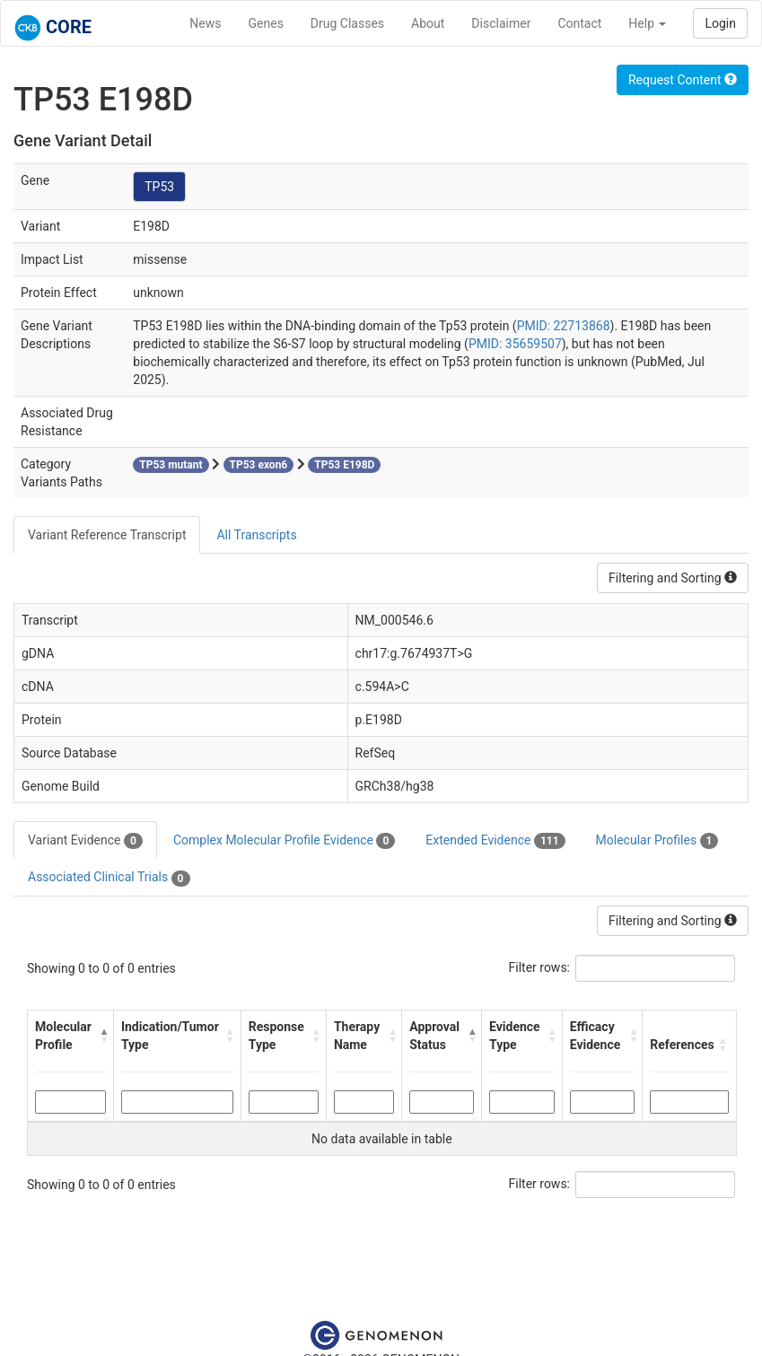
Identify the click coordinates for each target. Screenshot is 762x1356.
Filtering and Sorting (673, 578)
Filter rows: (540, 967)
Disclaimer (500, 23)
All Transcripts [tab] (256, 535)
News (205, 23)
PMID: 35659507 (515, 344)
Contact (579, 23)
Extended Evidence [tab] (495, 841)
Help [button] (647, 23)
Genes (266, 23)
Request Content (682, 80)
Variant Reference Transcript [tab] (107, 535)
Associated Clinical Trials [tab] (109, 878)
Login (720, 23)
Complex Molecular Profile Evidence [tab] (284, 841)
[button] (102, 1036)
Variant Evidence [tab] (85, 841)
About (427, 23)
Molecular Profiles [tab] (657, 841)
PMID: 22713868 (563, 326)
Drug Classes (347, 23)
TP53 (159, 186)
